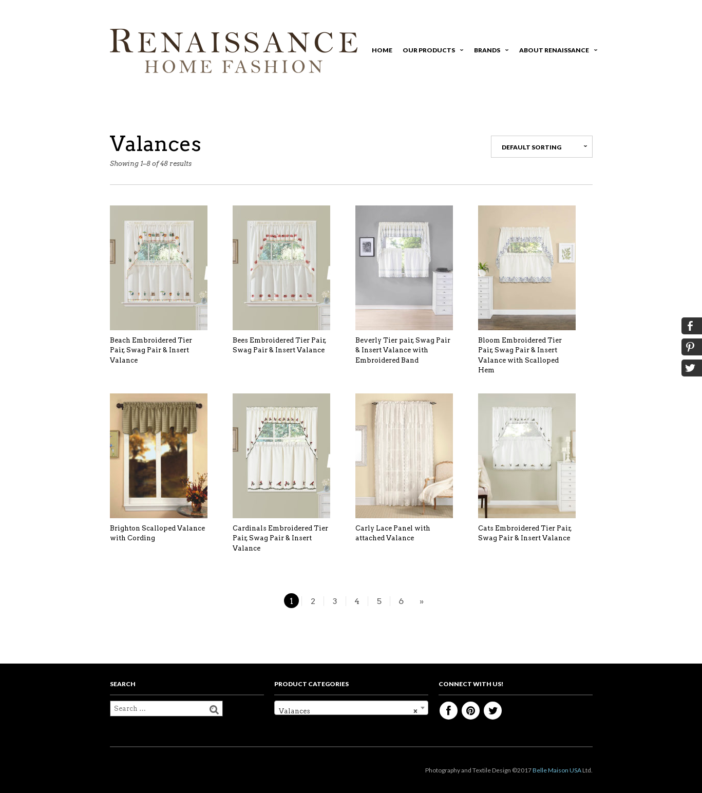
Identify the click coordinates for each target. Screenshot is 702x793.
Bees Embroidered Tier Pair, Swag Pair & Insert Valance (280, 345)
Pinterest (471, 711)
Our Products (431, 51)
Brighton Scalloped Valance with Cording (157, 533)
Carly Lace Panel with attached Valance (392, 533)
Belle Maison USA (557, 770)
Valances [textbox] (348, 711)
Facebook (449, 711)
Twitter (493, 711)
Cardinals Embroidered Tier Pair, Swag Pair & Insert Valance (280, 538)
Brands (489, 51)
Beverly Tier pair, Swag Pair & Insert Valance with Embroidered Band (402, 350)
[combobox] (351, 708)
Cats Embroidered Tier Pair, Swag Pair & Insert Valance (525, 533)
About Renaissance (556, 51)
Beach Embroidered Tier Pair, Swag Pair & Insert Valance (151, 350)
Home (382, 50)
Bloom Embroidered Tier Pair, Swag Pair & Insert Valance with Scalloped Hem (520, 355)
